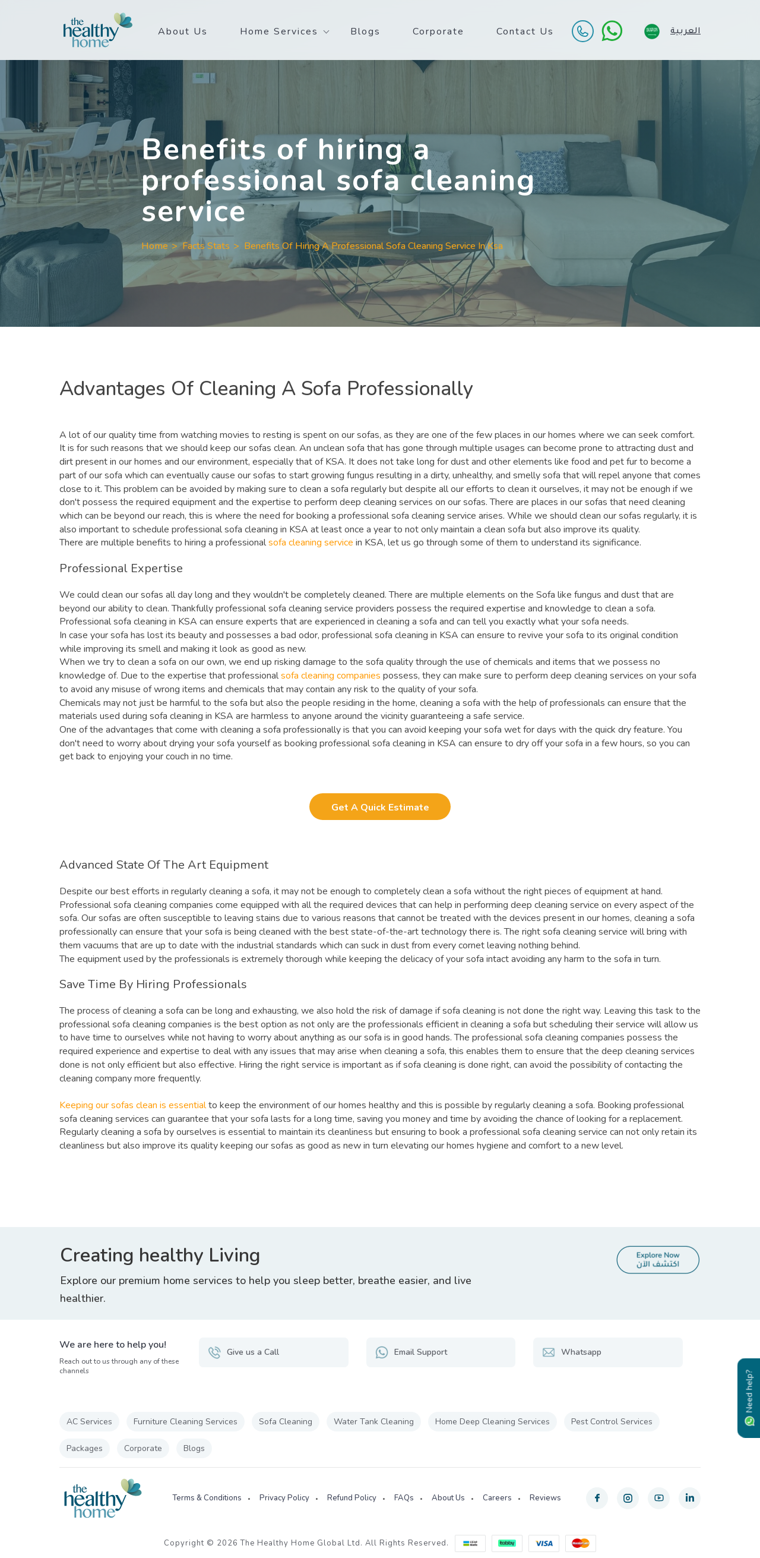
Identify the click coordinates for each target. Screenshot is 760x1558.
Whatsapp (571, 1352)
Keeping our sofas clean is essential (132, 1105)
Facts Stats (206, 246)
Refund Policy (351, 1498)
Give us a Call (243, 1352)
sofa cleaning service (310, 542)
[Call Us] (582, 30)
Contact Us (525, 31)
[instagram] (628, 1498)
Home (154, 246)
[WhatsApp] (612, 30)
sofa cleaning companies (331, 675)
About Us (183, 31)
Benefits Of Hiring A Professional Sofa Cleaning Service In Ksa (373, 246)
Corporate (438, 31)
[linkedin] (690, 1498)
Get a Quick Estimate (380, 807)
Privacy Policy (284, 1498)
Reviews (545, 1498)
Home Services (279, 31)
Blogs (365, 31)
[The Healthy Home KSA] (98, 30)
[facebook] (597, 1498)
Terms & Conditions (207, 1498)
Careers (497, 1498)
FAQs (404, 1498)
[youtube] (659, 1498)
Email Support (411, 1352)
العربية (685, 30)
